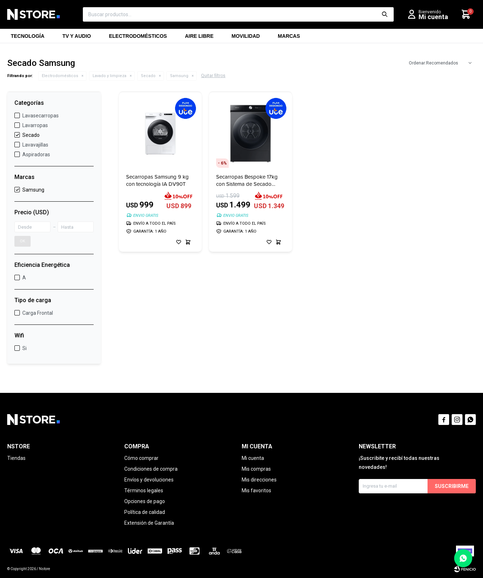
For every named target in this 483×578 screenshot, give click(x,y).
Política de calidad (144, 512)
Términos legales (143, 490)
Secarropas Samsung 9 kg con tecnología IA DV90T (157, 180)
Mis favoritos (256, 490)
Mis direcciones (259, 480)
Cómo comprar (141, 458)
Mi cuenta (253, 458)
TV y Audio (76, 38)
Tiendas (16, 458)
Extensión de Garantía (149, 523)
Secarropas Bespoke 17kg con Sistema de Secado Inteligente (247, 180)
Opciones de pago (144, 501)
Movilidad (246, 38)
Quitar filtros (213, 75)
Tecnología (27, 38)
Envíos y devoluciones (149, 480)
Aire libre (199, 38)
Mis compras (256, 469)
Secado (148, 75)
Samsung (179, 75)
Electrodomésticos (138, 38)
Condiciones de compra (151, 469)
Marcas (289, 38)
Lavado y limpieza (109, 75)
